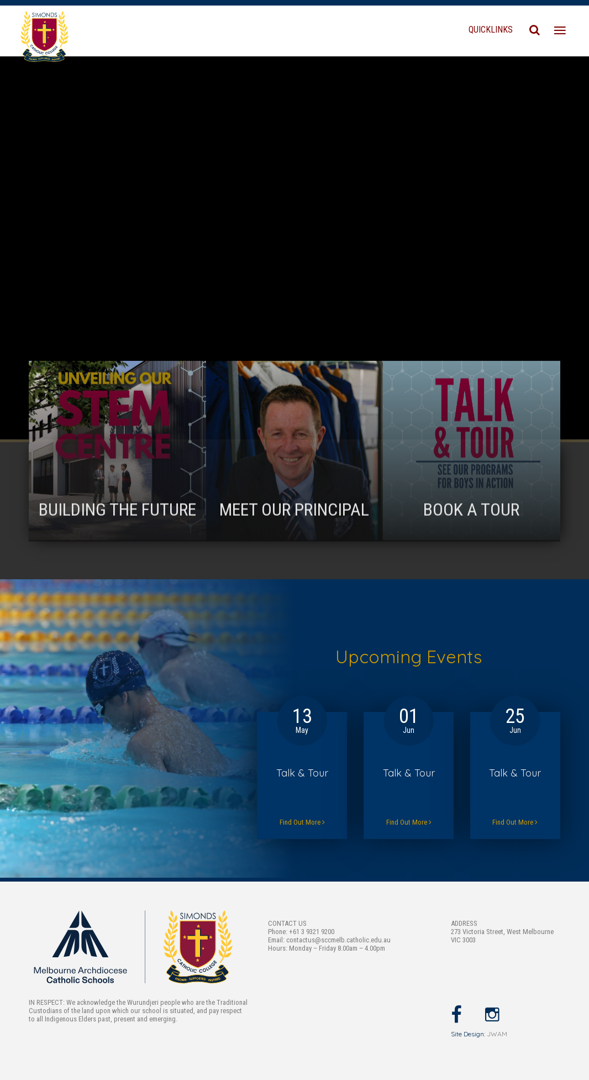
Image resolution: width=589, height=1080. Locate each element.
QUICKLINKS (491, 29)
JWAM (497, 1034)
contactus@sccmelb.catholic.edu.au (338, 940)
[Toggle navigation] (560, 31)
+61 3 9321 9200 (311, 931)
